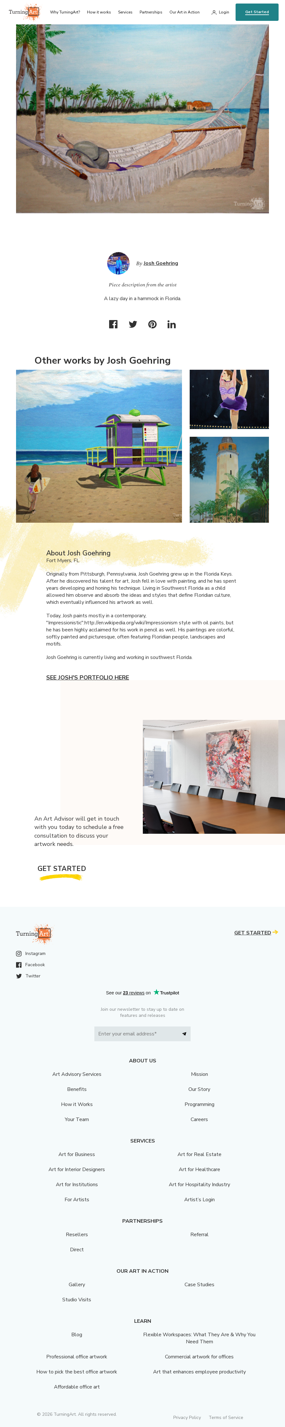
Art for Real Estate (199, 1154)
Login (224, 12)
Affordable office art (77, 1386)
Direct (77, 1249)
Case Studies (199, 1284)
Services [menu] (125, 12)
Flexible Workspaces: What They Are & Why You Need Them (199, 1338)
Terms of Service (226, 1417)
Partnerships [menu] (151, 12)
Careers (199, 1119)
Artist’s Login (199, 1199)
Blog (76, 1334)
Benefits (77, 1089)
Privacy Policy (187, 1417)
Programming (199, 1104)
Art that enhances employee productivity (199, 1371)
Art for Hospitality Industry (199, 1184)
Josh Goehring (161, 263)
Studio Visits (76, 1299)
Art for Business (76, 1154)
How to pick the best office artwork (76, 1371)
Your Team (77, 1119)
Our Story (199, 1089)
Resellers (77, 1234)
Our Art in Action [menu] (184, 12)
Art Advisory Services (76, 1074)
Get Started (257, 11)
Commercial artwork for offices (199, 1356)
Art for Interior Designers (76, 1169)
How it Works (77, 1104)
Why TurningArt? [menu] (65, 12)
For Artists (77, 1199)
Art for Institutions (77, 1184)
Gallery (77, 1284)
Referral (199, 1234)
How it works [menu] (99, 12)
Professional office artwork (76, 1356)
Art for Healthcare (199, 1169)
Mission (199, 1074)
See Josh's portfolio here (87, 677)
